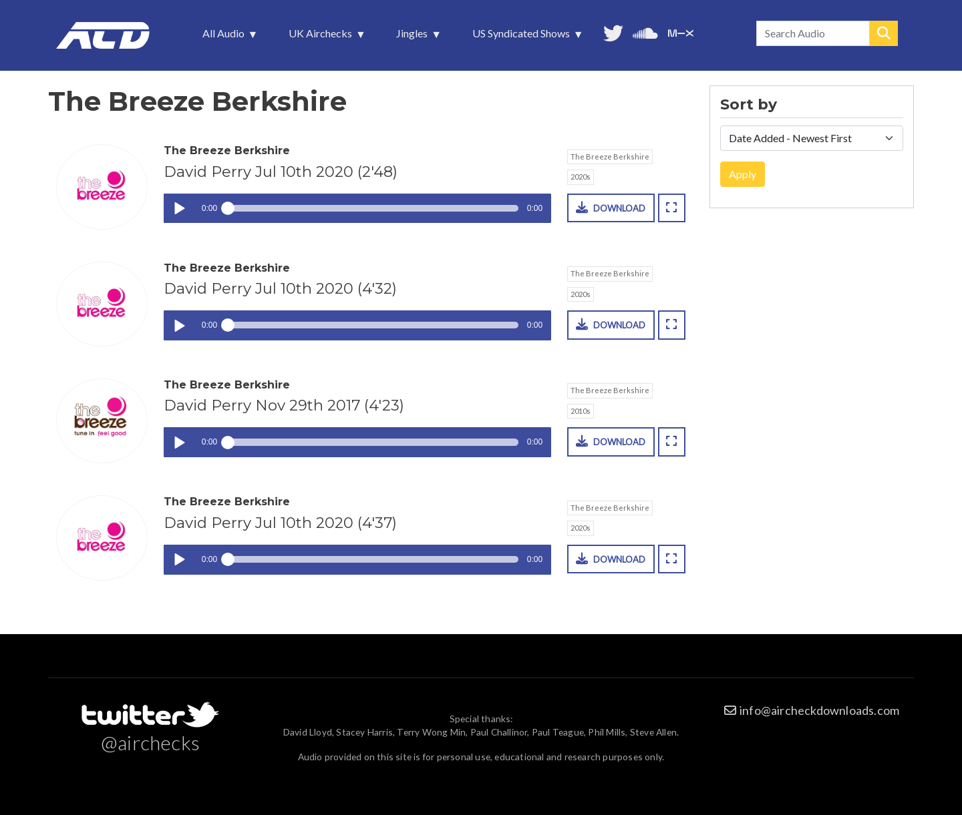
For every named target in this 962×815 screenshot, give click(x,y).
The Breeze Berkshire (610, 156)
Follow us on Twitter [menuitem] (613, 31)
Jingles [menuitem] (413, 37)
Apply (742, 174)
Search (884, 33)
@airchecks (150, 742)
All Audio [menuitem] (225, 37)
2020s (581, 176)
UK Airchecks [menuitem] (321, 37)
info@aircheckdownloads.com (819, 710)
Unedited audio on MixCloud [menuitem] (680, 31)
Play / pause (179, 209)
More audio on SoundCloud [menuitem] (645, 31)
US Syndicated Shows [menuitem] (522, 37)
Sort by (748, 104)
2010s (581, 410)
